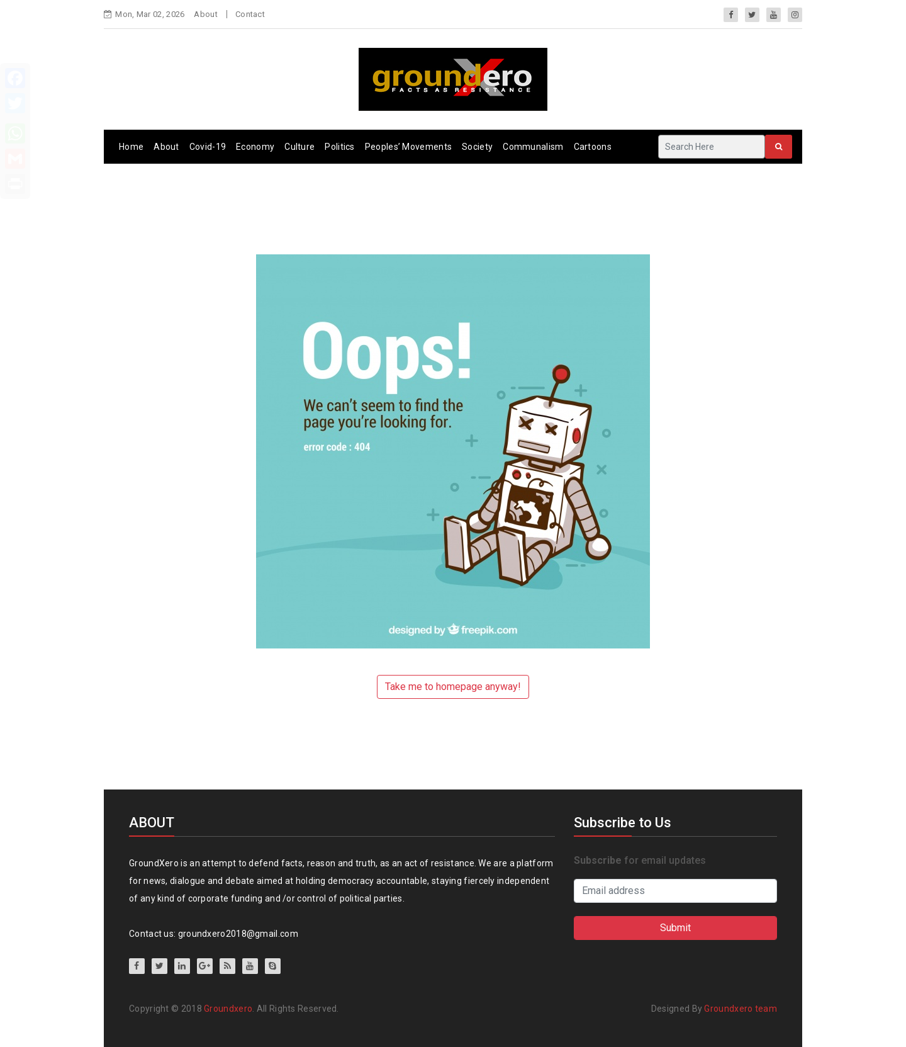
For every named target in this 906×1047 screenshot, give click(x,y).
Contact (250, 14)
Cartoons (593, 147)
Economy (255, 147)
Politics (339, 147)
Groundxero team (740, 1009)
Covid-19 (207, 147)
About (206, 14)
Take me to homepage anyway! (453, 687)
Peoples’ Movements (408, 147)
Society (477, 147)
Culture (299, 147)
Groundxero (228, 1009)
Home (131, 147)
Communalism (533, 147)
